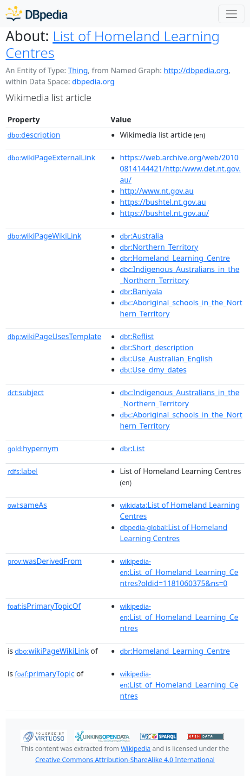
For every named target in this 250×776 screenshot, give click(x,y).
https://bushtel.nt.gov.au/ (164, 213)
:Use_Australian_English (166, 358)
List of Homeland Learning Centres (113, 44)
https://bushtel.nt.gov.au (163, 202)
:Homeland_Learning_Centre (175, 258)
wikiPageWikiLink (44, 236)
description (33, 135)
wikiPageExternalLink (51, 157)
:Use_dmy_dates (153, 370)
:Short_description (157, 347)
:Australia (141, 236)
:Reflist (137, 336)
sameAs (27, 505)
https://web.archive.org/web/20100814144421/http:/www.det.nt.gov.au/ (180, 168)
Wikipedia (136, 748)
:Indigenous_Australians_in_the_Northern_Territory (179, 274)
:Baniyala (141, 291)
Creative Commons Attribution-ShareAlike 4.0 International (125, 759)
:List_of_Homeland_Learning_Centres (179, 617)
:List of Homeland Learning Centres (173, 532)
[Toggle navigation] (231, 14)
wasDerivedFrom (44, 561)
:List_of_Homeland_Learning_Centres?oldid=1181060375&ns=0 (179, 572)
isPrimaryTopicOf (44, 606)
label (22, 471)
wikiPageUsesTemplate (54, 336)
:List (132, 448)
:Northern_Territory (159, 247)
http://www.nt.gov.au (157, 191)
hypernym (33, 448)
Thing (78, 70)
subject (25, 392)
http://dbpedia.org (196, 70)
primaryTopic (44, 674)
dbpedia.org (93, 81)
